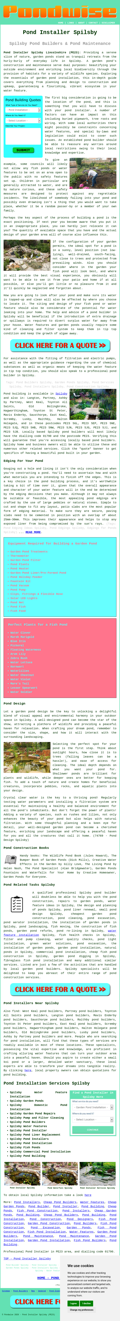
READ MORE (33, 532)
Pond (7, 393)
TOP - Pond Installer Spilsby (27, 1258)
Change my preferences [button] (81, 1310)
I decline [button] (86, 1303)
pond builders (73, 431)
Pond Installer (65, 1206)
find (15, 1011)
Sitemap (6, 1291)
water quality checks (73, 939)
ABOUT (81, 23)
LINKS (70, 23)
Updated (42, 1291)
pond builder (105, 892)
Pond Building (92, 1206)
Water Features (92, 1202)
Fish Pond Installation (47, 1231)
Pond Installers (27, 1202)
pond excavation (101, 918)
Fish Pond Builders (90, 1240)
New (33, 1291)
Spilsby (61, 393)
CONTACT (93, 23)
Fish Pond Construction (37, 1210)
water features (57, 131)
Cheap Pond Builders (60, 1202)
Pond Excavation (45, 1227)
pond (87, 102)
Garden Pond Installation (49, 1240)
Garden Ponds (79, 1227)
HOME (60, 23)
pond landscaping (33, 926)
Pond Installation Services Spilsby (47, 1083)
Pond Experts (56, 1291)
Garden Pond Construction (49, 1223)
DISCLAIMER (108, 23)
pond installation (25, 1040)
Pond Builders (85, 1223)
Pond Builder (38, 1206)
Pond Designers (80, 1219)
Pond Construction (45, 1219)
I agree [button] (73, 1303)
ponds (49, 56)
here (28, 1070)
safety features (54, 176)
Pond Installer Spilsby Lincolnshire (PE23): (42, 52)
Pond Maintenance (38, 1236)
